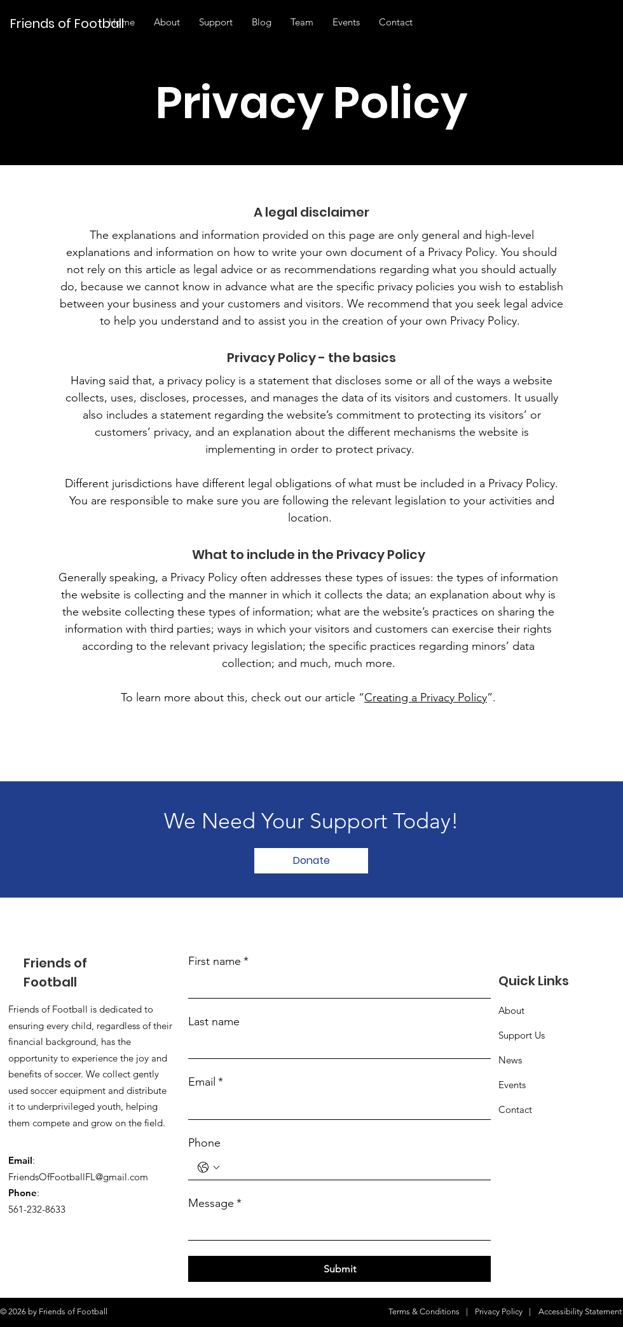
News (510, 1060)
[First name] (335, 986)
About (511, 1010)
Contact (515, 1109)
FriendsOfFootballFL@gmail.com (78, 1177)
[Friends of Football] (72, 23)
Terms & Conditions (424, 1311)
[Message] (335, 1228)
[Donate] (311, 860)
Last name (214, 1021)
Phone (204, 1143)
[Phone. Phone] (352, 1168)
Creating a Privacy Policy (425, 697)
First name (218, 961)
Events (512, 1085)
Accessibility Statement (580, 1311)
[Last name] (335, 1046)
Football (50, 982)
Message (215, 1203)
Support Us (521, 1035)
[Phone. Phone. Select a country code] (208, 1167)
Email (205, 1082)
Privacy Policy (499, 1311)
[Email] (335, 1107)
